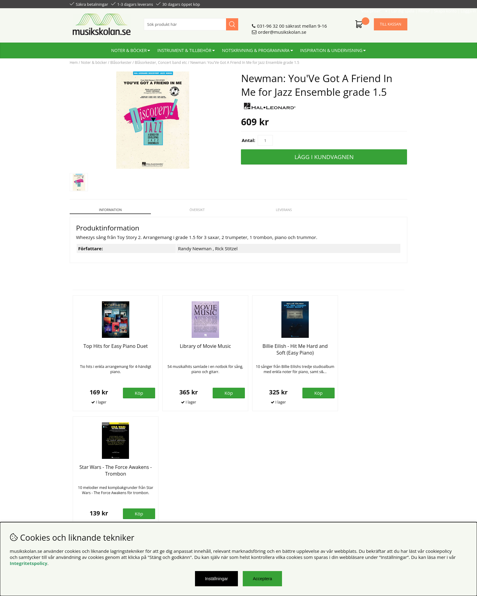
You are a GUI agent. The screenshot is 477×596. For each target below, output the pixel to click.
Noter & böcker (129, 48)
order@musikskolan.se (282, 29)
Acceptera (262, 578)
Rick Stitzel (226, 245)
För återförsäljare (173, 484)
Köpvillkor (80, 472)
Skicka (395, 498)
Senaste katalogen (174, 478)
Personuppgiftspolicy (92, 478)
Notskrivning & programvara (256, 48)
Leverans (281, 209)
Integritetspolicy (28, 563)
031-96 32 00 (270, 23)
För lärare (165, 490)
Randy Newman (194, 245)
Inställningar (216, 578)
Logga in (398, 3)
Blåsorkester (120, 62)
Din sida (78, 484)
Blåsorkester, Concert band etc (161, 62)
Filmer (354, 3)
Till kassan (390, 21)
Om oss (163, 472)
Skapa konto (375, 3)
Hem (74, 62)
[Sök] (191, 22)
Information (109, 209)
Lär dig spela (333, 3)
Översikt (195, 209)
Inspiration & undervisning (331, 48)
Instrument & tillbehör (184, 48)
